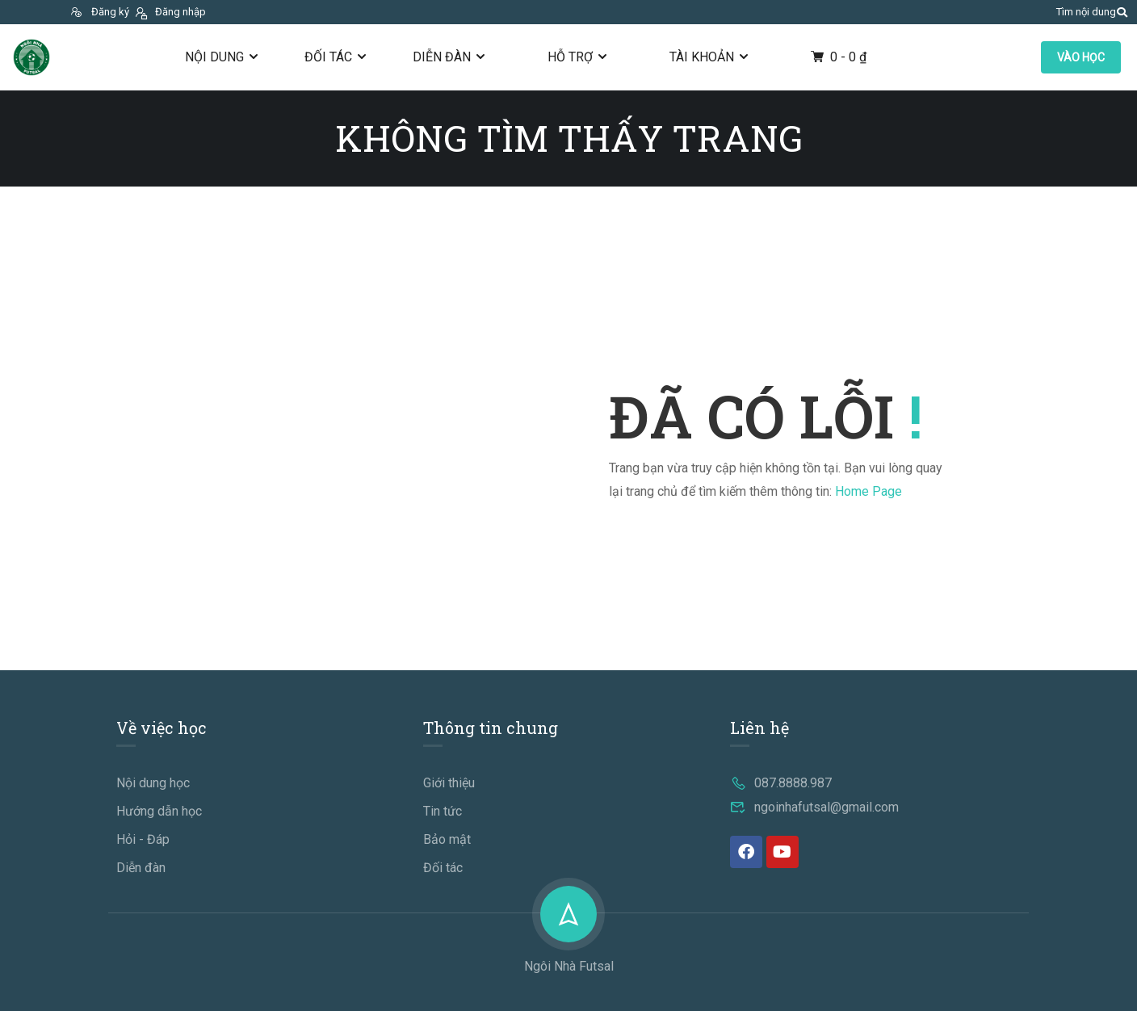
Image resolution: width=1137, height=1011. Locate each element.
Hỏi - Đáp (143, 839)
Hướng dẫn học (159, 811)
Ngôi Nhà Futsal (569, 966)
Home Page (868, 491)
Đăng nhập (169, 12)
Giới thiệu (449, 783)
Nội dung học (153, 783)
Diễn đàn (442, 57)
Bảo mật (447, 839)
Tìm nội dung (1086, 12)
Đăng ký (99, 12)
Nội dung (214, 57)
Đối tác (328, 57)
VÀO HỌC (1081, 57)
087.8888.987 (781, 783)
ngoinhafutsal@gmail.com (814, 807)
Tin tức (442, 811)
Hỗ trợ (570, 57)
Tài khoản (701, 57)
